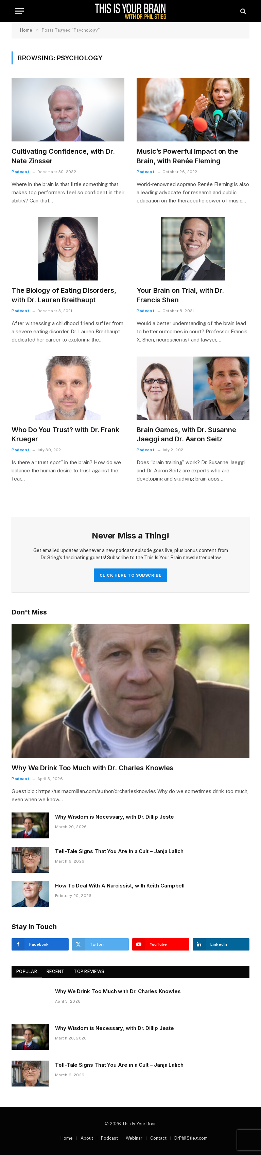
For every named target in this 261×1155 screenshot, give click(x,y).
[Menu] (19, 11)
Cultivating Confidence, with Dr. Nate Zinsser (63, 156)
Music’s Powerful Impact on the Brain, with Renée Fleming (187, 156)
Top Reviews (89, 971)
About (87, 1138)
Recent (56, 971)
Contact (158, 1138)
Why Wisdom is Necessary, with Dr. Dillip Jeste (114, 817)
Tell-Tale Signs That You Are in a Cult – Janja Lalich (119, 851)
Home (66, 1138)
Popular (26, 971)
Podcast (20, 171)
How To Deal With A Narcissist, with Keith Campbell (120, 885)
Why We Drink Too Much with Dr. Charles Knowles (92, 768)
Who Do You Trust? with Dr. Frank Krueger (65, 434)
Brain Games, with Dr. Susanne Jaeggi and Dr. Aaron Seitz (186, 434)
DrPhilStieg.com (191, 1138)
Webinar (134, 1138)
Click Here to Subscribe (131, 575)
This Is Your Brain (139, 1123)
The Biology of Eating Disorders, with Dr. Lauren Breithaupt (64, 295)
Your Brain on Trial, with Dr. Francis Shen (180, 295)
